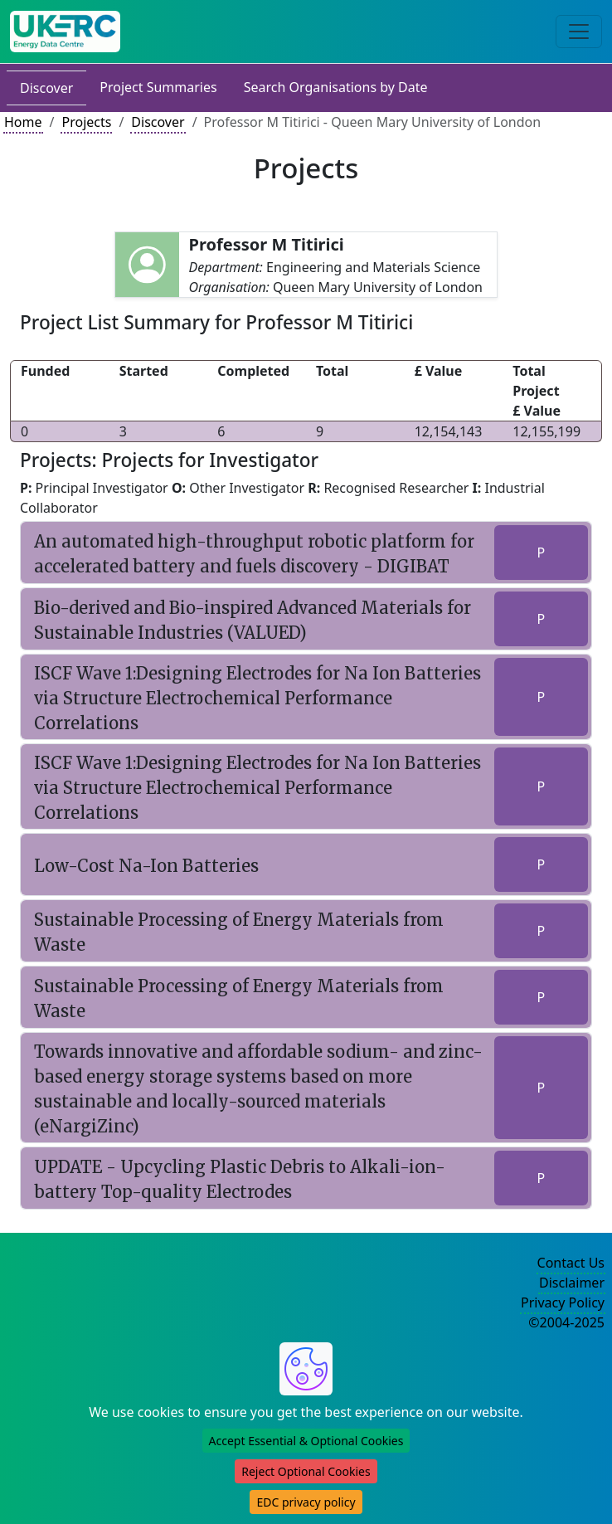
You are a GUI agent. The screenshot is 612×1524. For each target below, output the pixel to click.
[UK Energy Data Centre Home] (65, 31)
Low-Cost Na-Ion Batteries (146, 865)
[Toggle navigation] (579, 31)
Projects (86, 122)
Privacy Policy (563, 1302)
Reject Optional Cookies (305, 1471)
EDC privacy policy (305, 1502)
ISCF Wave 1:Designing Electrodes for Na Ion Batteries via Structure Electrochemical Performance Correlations (257, 698)
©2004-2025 (566, 1322)
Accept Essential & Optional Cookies (306, 1441)
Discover (46, 88)
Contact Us (571, 1263)
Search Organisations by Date (336, 87)
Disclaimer (572, 1282)
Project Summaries (158, 87)
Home (23, 122)
